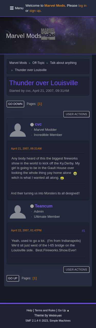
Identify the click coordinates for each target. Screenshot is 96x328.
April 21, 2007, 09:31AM (26, 148)
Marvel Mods (23, 35)
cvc (38, 124)
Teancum (43, 206)
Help (29, 310)
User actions (76, 114)
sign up (34, 11)
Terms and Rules (45, 310)
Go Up (12, 278)
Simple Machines (60, 320)
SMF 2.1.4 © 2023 (36, 320)
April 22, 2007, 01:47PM (26, 230)
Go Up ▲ (63, 310)
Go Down (15, 103)
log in (82, 5)
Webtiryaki (55, 315)
